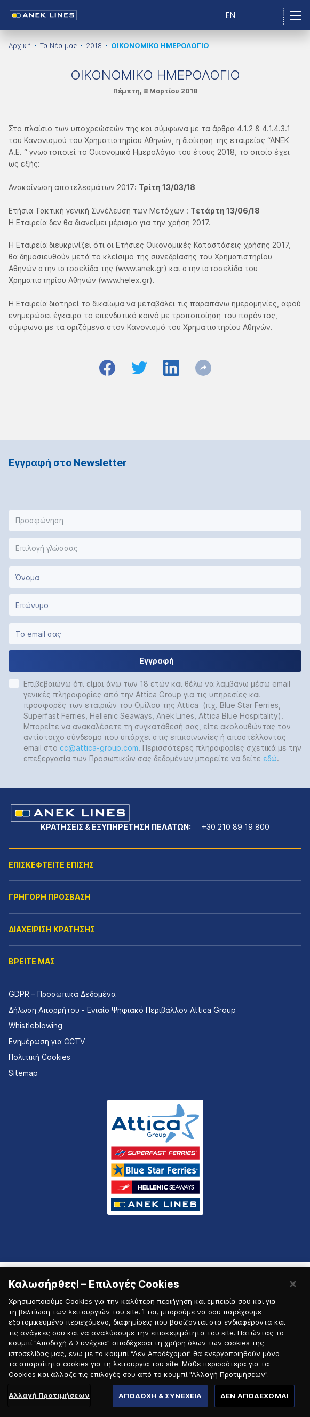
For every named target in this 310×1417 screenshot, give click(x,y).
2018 (94, 46)
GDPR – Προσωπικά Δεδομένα (62, 993)
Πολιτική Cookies (39, 1056)
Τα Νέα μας (58, 46)
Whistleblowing (35, 1025)
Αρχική (20, 46)
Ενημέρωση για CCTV (47, 1041)
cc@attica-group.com (99, 747)
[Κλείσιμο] (293, 1301)
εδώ (270, 758)
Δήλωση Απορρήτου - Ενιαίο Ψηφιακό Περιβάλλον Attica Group (122, 1009)
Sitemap (23, 1072)
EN (230, 15)
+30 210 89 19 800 (235, 826)
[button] (155, 520)
